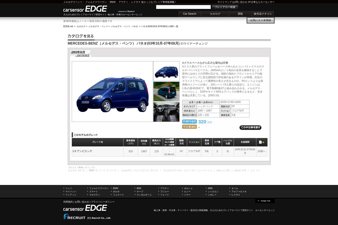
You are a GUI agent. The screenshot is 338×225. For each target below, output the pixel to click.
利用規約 (68, 201)
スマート (93, 191)
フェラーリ (118, 195)
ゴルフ (187, 170)
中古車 (172, 210)
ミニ (258, 170)
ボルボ (116, 191)
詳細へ (262, 151)
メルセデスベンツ (72, 2)
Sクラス (155, 170)
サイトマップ (225, 2)
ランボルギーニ (144, 195)
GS (79, 170)
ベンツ (69, 188)
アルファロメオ (239, 191)
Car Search (189, 13)
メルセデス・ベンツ (98, 26)
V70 (244, 170)
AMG (210, 188)
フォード (164, 195)
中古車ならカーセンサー (262, 2)
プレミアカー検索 (225, 7)
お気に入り (260, 20)
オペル (235, 188)
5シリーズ (111, 170)
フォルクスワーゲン (96, 2)
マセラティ (94, 195)
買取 (240, 13)
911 (228, 170)
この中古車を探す (250, 127)
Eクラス (145, 170)
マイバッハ (71, 191)
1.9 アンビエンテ (82, 151)
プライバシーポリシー (103, 201)
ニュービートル (204, 170)
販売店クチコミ (263, 13)
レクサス (136, 2)
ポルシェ (188, 188)
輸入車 (157, 210)
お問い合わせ (240, 2)
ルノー (187, 191)
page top (265, 200)
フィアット (71, 195)
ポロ (193, 170)
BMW (113, 2)
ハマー (187, 195)
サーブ (140, 191)
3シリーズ (100, 170)
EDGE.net (68, 26)
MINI (139, 188)
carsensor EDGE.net (89, 9)
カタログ (215, 13)
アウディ (123, 2)
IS (83, 170)
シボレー (212, 195)
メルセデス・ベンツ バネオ (124, 26)
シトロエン (213, 191)
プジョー (164, 191)
